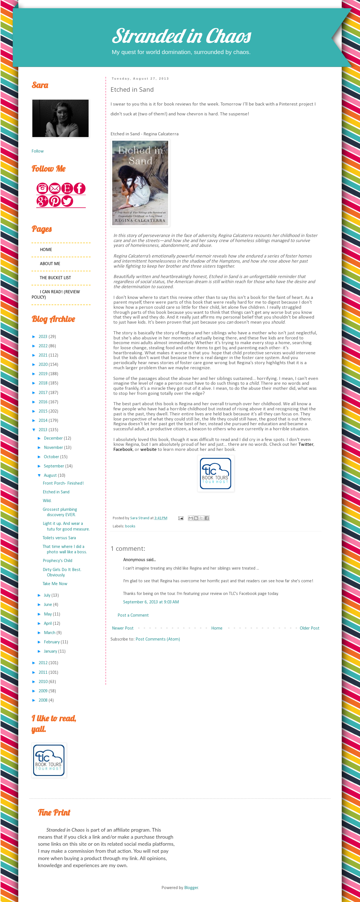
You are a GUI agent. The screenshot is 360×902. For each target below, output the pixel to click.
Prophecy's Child (57, 561)
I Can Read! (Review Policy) (56, 295)
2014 (43, 420)
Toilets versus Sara (59, 538)
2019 (43, 374)
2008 (43, 700)
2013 (43, 430)
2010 (43, 682)
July (47, 595)
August (50, 475)
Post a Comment (133, 615)
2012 (43, 663)
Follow (38, 151)
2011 (43, 672)
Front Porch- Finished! (63, 483)
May (48, 614)
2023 (43, 337)
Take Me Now (55, 584)
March (49, 633)
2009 (43, 691)
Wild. (47, 501)
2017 (43, 393)
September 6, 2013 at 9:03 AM (151, 602)
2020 (43, 364)
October (51, 457)
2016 (43, 402)
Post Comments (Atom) (158, 639)
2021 (43, 355)
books (130, 526)
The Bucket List (55, 278)
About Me (50, 264)
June (48, 605)
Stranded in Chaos (180, 35)
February (52, 642)
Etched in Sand (56, 492)
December (53, 438)
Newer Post (123, 628)
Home (216, 628)
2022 (43, 346)
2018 (43, 383)
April (48, 623)
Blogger (191, 888)
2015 (43, 411)
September (54, 466)
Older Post (310, 628)
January (50, 651)
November (53, 448)
